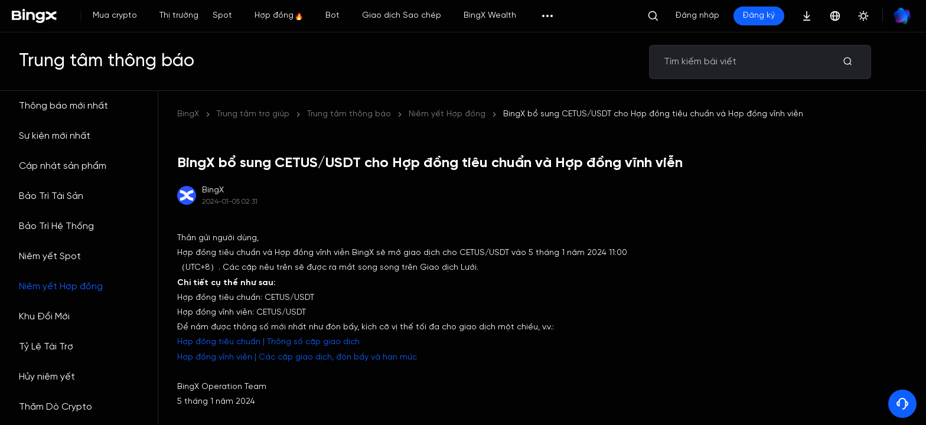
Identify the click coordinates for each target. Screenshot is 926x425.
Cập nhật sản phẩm (62, 166)
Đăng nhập (697, 15)
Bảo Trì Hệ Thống (56, 226)
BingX (188, 114)
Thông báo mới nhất (63, 106)
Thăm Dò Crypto (55, 407)
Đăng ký (759, 15)
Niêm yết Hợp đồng (61, 287)
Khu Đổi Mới (44, 317)
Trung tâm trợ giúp (253, 114)
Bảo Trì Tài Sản (51, 196)
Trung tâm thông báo (349, 114)
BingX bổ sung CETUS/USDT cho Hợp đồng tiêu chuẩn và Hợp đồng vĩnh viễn (653, 114)
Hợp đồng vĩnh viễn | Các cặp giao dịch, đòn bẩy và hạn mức (297, 357)
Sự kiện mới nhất (54, 136)
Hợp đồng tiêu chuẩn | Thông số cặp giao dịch (268, 342)
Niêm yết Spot (50, 256)
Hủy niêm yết (47, 377)
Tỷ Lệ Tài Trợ (46, 347)
